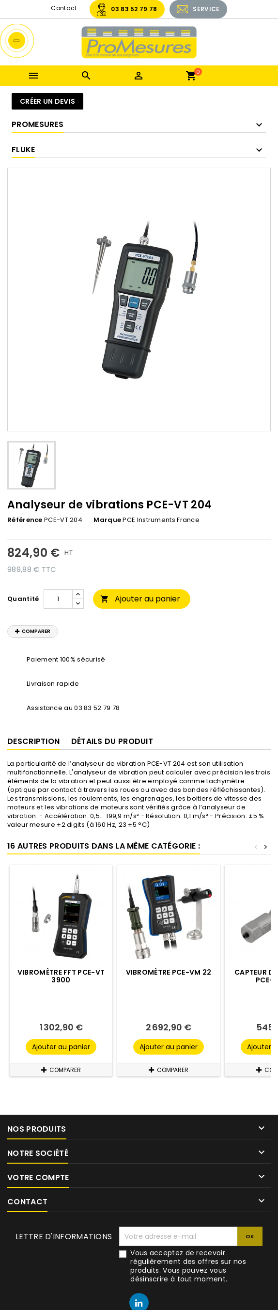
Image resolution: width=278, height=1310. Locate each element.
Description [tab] (33, 741)
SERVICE (206, 9)
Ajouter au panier (140, 598)
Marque (107, 520)
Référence (25, 520)
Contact (64, 8)
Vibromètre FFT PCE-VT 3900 (61, 976)
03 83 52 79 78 (134, 9)
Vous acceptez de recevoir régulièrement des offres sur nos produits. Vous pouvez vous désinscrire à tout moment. (188, 1265)
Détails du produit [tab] (112, 741)
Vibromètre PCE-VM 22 (169, 972)
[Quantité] (58, 599)
